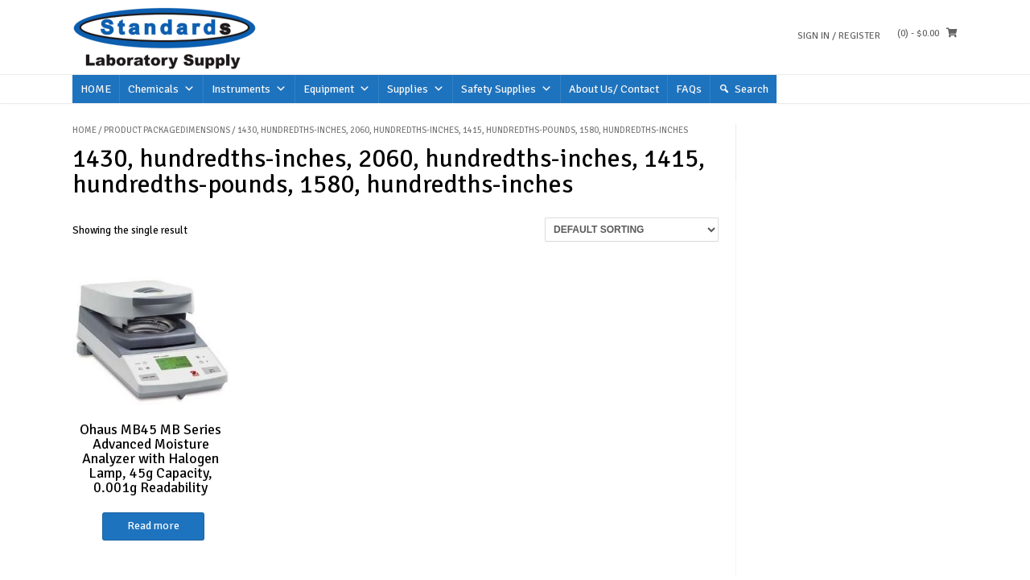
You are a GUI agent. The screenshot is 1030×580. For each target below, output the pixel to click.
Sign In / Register (838, 36)
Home (84, 130)
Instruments (249, 89)
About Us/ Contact (614, 89)
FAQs (689, 89)
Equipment (336, 89)
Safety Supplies (506, 89)
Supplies (415, 89)
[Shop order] (632, 230)
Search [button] (751, 89)
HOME (95, 89)
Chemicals (161, 89)
